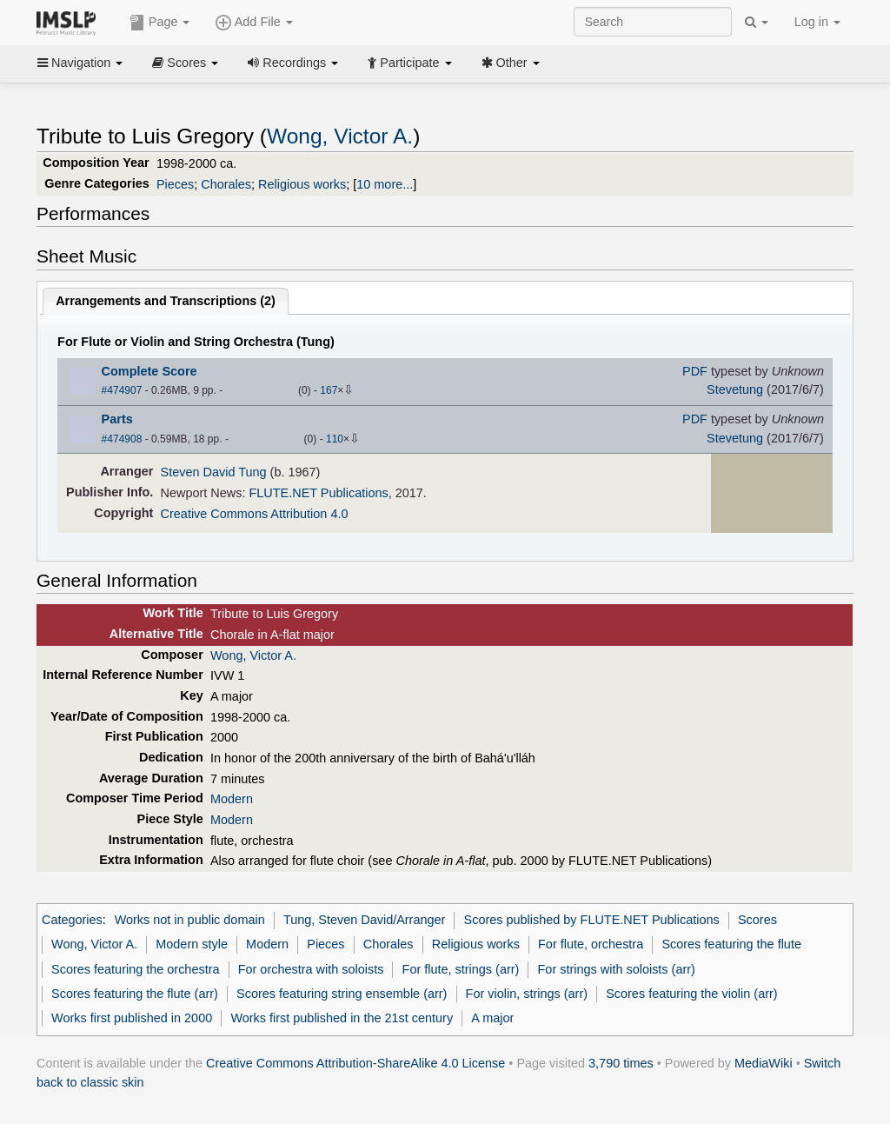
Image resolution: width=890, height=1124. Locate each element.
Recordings (293, 63)
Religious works (302, 184)
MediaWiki (763, 1063)
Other (511, 63)
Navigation (80, 63)
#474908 (122, 439)
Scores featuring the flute (731, 944)
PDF (694, 371)
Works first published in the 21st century (341, 1018)
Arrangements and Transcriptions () (166, 301)
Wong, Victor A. (340, 136)
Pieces (175, 184)
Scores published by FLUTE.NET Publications (592, 920)
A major (492, 1018)
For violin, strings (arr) (527, 994)
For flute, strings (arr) (461, 969)
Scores (185, 63)
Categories (72, 920)
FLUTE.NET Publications (319, 493)
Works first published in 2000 (131, 1018)
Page (160, 22)
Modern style (192, 944)
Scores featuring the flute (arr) (134, 994)
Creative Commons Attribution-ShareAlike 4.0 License (355, 1063)
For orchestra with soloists (311, 969)
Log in (817, 22)
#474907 (122, 390)
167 (328, 390)
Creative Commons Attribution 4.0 (255, 514)
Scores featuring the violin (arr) (691, 994)
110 (334, 439)
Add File (254, 22)
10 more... (384, 184)
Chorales (226, 184)
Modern (231, 799)
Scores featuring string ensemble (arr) (341, 994)
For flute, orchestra (590, 944)
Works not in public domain (190, 920)
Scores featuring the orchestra (135, 969)
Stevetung (735, 389)
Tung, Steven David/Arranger (364, 920)
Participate (409, 63)
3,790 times (621, 1063)
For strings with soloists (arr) (616, 969)
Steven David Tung (214, 472)
